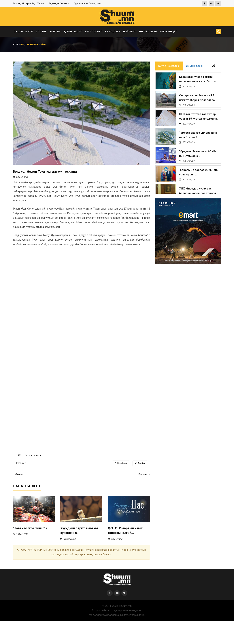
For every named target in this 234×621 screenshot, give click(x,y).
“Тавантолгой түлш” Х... (31, 528)
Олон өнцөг (168, 31)
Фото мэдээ (33, 455)
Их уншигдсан (194, 66)
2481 (17, 455)
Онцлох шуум (23, 31)
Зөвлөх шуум (148, 31)
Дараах (144, 474)
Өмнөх (18, 474)
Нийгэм (55, 31)
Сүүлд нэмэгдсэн (169, 66)
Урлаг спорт (93, 31)
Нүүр (17, 44)
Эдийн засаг (72, 31)
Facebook (120, 463)
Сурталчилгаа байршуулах (87, 3)
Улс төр (41, 31)
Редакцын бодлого (59, 3)
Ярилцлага (112, 31)
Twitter (140, 463)
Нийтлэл (129, 31)
